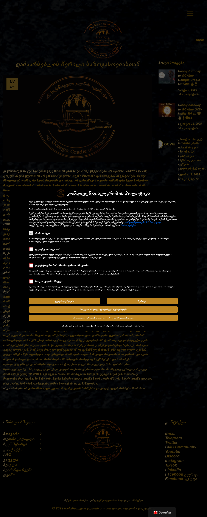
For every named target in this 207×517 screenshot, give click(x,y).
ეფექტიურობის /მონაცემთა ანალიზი (60, 264)
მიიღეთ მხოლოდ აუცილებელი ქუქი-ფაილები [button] (103, 308)
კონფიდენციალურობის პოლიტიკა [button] (112, 324)
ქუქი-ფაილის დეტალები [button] (76, 324)
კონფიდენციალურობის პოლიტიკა (143, 221)
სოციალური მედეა (47, 280)
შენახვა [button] (142, 300)
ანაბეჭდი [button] (139, 324)
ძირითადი (41, 232)
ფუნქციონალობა (46, 248)
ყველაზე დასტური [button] (64, 300)
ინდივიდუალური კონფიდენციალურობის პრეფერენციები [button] (103, 316)
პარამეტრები (128, 224)
